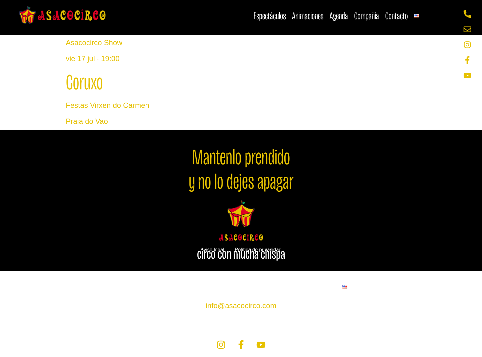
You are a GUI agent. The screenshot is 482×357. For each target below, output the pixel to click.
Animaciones (307, 16)
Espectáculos (270, 16)
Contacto (396, 16)
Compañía (366, 16)
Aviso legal (212, 249)
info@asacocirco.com (241, 305)
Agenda (339, 16)
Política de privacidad (258, 249)
